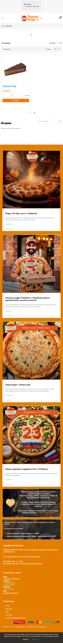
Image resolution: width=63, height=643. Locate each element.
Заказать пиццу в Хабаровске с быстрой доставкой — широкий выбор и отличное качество (28, 299)
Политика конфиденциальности (16, 618)
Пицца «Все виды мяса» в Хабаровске (21, 213)
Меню (8, 606)
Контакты (9, 615)
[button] (31, 34)
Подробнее (8, 224)
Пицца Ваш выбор (47, 512)
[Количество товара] (12, 95)
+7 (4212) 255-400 (8, 585)
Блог (7, 612)
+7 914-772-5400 (8, 589)
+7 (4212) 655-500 (31, 6)
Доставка (9, 609)
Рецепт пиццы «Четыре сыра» (18, 384)
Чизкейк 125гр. (9, 86)
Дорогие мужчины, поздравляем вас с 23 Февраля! (26, 469)
